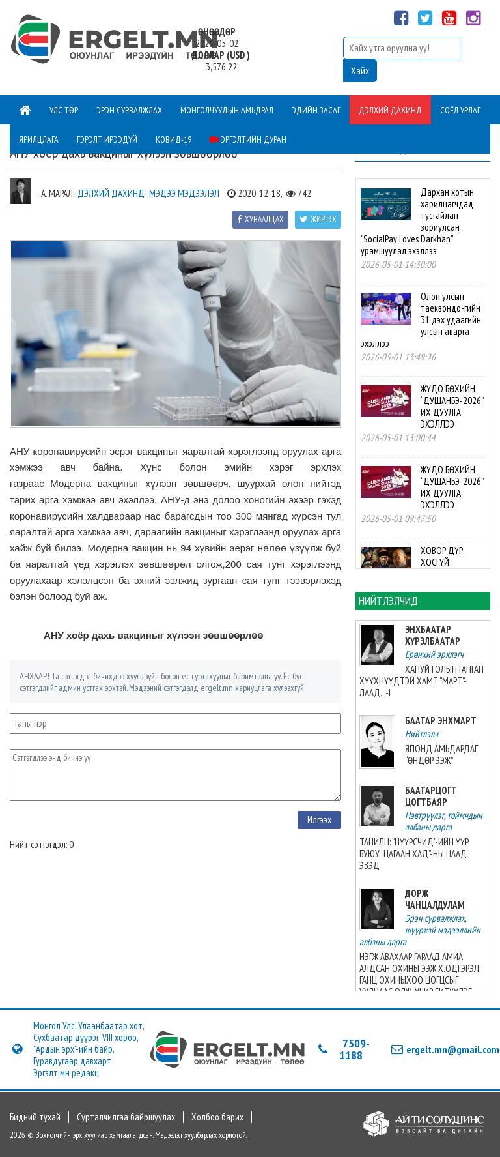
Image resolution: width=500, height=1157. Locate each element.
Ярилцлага (39, 139)
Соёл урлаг (460, 110)
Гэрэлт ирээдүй (107, 139)
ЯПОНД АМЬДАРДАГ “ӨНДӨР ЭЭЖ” (441, 754)
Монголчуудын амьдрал (226, 110)
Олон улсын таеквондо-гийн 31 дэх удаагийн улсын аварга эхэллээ (420, 319)
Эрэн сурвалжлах (129, 110)
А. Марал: (57, 193)
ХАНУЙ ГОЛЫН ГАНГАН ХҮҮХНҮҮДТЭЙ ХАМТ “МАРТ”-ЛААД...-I (421, 681)
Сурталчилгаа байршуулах (126, 1117)
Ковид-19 (173, 139)
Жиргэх (318, 219)
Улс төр (63, 110)
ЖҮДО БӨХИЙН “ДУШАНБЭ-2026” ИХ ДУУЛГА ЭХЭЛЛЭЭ (452, 406)
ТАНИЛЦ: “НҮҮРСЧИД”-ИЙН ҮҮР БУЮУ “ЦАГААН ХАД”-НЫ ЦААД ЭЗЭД (414, 853)
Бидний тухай (35, 1117)
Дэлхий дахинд (390, 110)
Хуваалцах (260, 219)
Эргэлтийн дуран (248, 139)
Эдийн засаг (316, 110)
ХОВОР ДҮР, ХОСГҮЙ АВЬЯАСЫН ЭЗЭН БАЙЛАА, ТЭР (450, 568)
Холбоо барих (217, 1117)
